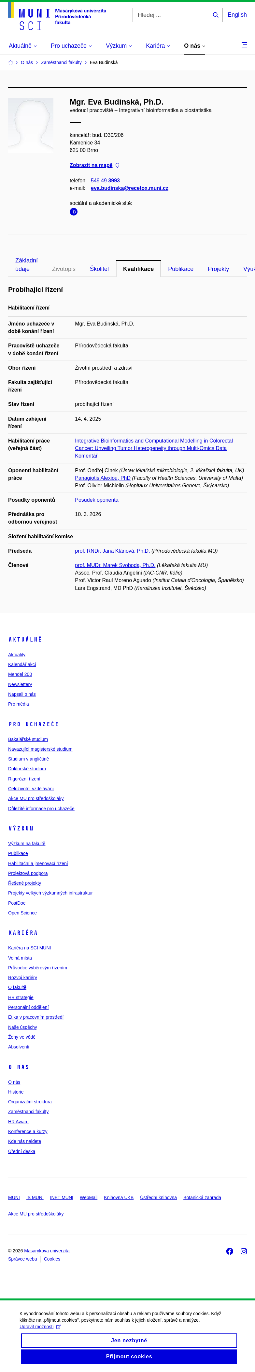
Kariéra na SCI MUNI (29, 947)
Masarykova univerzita (46, 1250)
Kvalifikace (138, 269)
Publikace (180, 269)
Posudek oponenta (96, 500)
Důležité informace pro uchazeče (41, 808)
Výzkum (21, 828)
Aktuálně (25, 639)
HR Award (18, 1121)
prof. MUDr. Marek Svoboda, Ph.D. (115, 565)
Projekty (218, 269)
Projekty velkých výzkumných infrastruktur (50, 892)
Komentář (86, 456)
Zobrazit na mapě (94, 165)
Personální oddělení (28, 1007)
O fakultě (17, 987)
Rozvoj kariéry (22, 977)
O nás (18, 1067)
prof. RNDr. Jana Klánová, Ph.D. (112, 551)
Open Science (22, 912)
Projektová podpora (28, 873)
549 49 (105, 180)
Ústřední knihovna (158, 1197)
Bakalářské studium (28, 739)
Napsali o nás (22, 694)
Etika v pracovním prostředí (36, 1017)
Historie (15, 1092)
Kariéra (23, 932)
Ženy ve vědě (21, 1037)
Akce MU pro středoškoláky (36, 798)
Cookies (52, 1259)
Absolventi (18, 1046)
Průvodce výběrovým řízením (37, 967)
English (237, 14)
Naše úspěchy (22, 1027)
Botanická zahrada (202, 1197)
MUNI (14, 1197)
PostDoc (16, 903)
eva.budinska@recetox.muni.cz (129, 188)
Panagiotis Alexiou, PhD (103, 478)
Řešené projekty (24, 883)
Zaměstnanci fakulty (28, 1111)
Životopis (64, 269)
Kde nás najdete (24, 1141)
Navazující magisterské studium (40, 749)
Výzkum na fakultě (26, 843)
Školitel (99, 269)
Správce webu (22, 1259)
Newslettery (20, 684)
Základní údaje (26, 264)
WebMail (88, 1197)
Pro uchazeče (33, 724)
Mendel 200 (20, 674)
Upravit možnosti (40, 1333)
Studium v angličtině (28, 758)
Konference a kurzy (28, 1131)
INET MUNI (61, 1197)
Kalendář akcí (22, 664)
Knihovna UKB (119, 1197)
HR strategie (21, 997)
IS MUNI (35, 1197)
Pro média (18, 704)
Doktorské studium (27, 768)
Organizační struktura (30, 1101)
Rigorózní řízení (24, 778)
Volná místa (20, 958)
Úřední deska (21, 1151)
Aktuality (16, 654)
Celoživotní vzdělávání (31, 788)
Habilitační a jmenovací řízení (38, 863)
